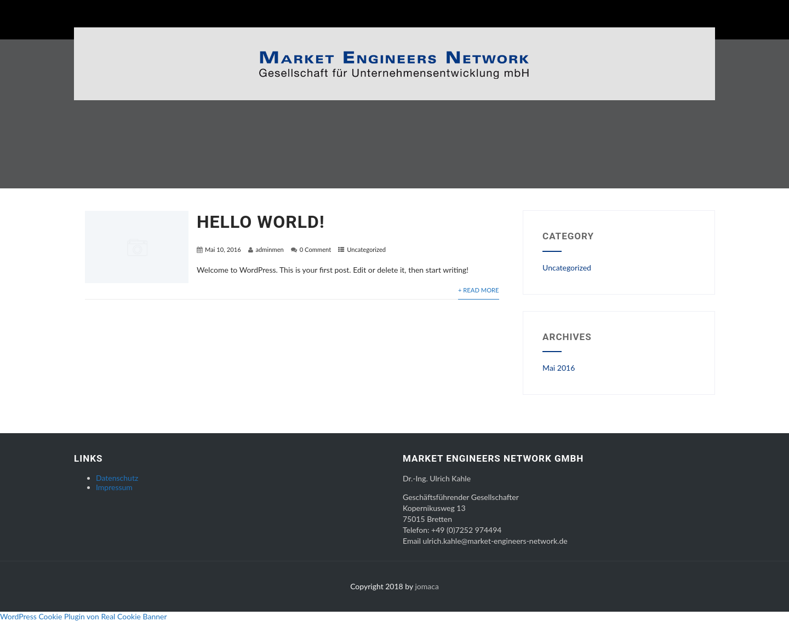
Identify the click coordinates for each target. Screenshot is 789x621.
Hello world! (261, 221)
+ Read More (478, 290)
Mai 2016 (558, 367)
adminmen (270, 249)
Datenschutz (117, 477)
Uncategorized (366, 249)
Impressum (114, 487)
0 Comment (315, 249)
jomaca (426, 586)
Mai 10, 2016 (223, 249)
